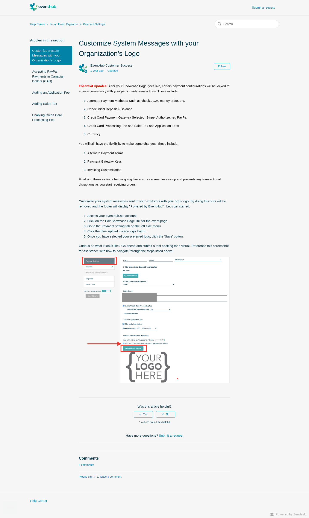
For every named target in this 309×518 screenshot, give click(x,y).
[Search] (247, 24)
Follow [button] (222, 66)
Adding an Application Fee (51, 92)
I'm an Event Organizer (64, 24)
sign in (92, 476)
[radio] (143, 414)
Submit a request (263, 7)
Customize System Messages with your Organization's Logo (46, 55)
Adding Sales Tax (44, 103)
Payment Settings (94, 24)
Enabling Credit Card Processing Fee (47, 117)
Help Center (37, 24)
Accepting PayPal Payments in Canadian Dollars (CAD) (48, 76)
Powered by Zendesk (291, 514)
